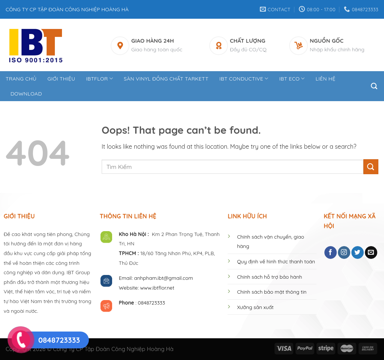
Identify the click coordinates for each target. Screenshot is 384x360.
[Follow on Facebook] (330, 252)
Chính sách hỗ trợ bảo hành (269, 276)
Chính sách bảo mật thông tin (271, 291)
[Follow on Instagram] (344, 252)
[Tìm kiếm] (374, 86)
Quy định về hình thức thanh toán (276, 261)
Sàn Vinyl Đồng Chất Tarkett (166, 78)
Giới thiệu (61, 78)
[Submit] (370, 166)
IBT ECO (292, 78)
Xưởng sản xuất (255, 307)
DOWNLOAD (26, 93)
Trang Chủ (21, 78)
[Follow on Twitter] (357, 252)
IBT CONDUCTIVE (243, 78)
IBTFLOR (99, 78)
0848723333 (151, 302)
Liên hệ (325, 78)
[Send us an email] (371, 252)
